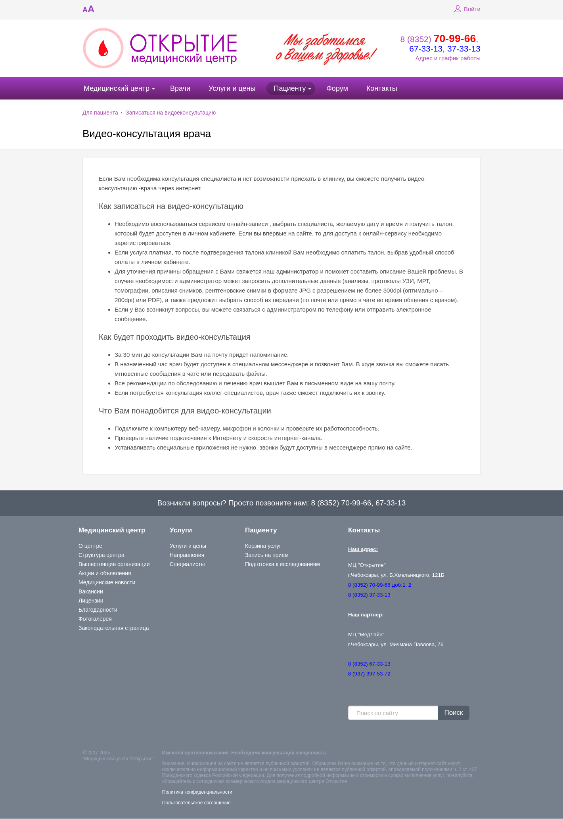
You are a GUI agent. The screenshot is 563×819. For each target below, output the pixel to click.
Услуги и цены (232, 88)
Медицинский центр (116, 88)
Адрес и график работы (448, 58)
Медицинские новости (107, 582)
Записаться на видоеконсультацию (171, 112)
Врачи (180, 88)
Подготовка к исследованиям (282, 564)
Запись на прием (267, 555)
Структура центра (101, 555)
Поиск (453, 712)
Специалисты (187, 564)
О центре (90, 546)
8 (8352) (438, 39)
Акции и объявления (105, 573)
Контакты (381, 88)
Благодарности (98, 610)
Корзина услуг (263, 546)
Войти (466, 9)
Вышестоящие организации (114, 564)
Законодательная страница (114, 628)
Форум (337, 88)
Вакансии (91, 591)
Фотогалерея (95, 619)
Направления (187, 555)
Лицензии (91, 600)
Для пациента (100, 112)
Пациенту (290, 88)
